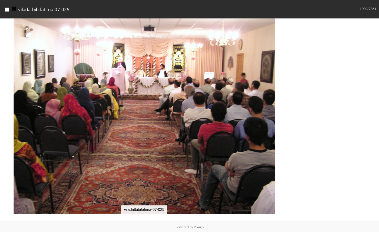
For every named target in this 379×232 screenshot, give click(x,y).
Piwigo (199, 225)
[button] (283, 22)
